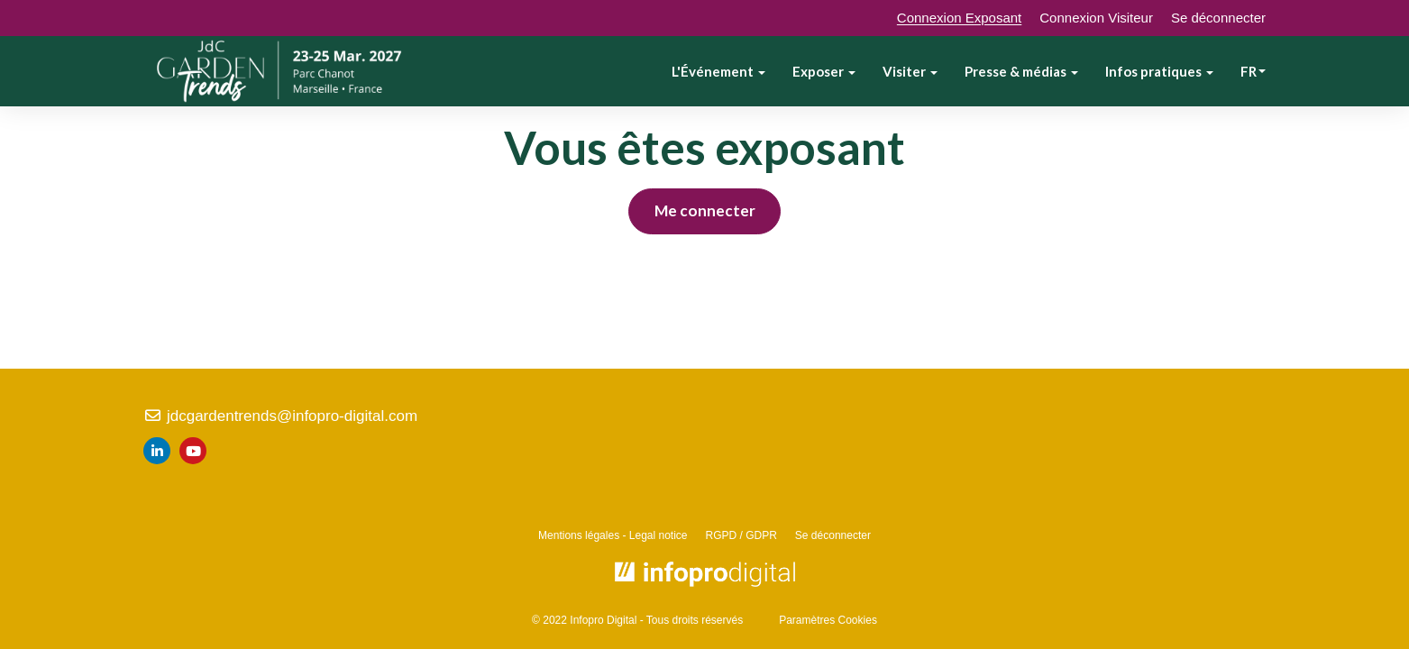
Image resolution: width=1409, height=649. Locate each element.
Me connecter (704, 210)
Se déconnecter (1218, 17)
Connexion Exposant (959, 17)
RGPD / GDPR (741, 535)
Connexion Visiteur (1096, 17)
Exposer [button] (823, 71)
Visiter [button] (910, 71)
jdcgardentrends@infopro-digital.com (280, 416)
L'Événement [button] (718, 71)
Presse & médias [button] (1021, 71)
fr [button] (1253, 71)
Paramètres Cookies (828, 620)
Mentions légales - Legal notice (612, 535)
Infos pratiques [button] (1159, 71)
